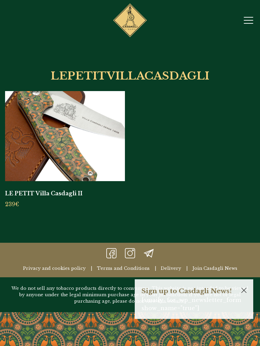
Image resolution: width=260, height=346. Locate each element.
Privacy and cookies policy (54, 268)
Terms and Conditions (123, 268)
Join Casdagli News (214, 268)
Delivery (171, 268)
